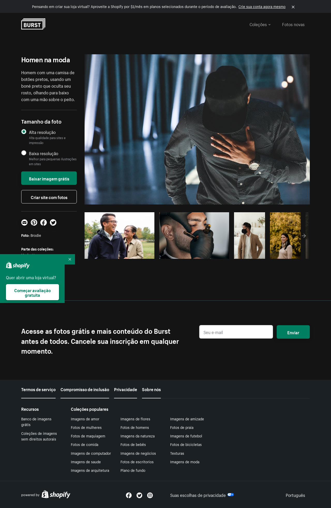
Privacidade (125, 388)
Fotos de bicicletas (186, 444)
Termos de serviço (38, 388)
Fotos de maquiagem (88, 435)
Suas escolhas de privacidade (202, 494)
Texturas (177, 453)
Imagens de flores (135, 418)
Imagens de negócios (138, 453)
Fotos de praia (181, 427)
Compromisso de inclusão (85, 388)
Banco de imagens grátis (36, 421)
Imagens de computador (91, 453)
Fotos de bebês (133, 444)
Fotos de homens (135, 427)
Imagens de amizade (187, 418)
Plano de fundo (133, 470)
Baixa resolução (43, 153)
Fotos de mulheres (86, 427)
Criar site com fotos (49, 196)
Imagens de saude (86, 461)
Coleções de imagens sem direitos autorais (39, 436)
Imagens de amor (85, 418)
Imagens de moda (184, 461)
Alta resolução (42, 132)
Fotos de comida (84, 444)
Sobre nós (151, 388)
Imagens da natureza (138, 435)
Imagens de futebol (186, 435)
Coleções (260, 23)
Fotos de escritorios (137, 461)
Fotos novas (293, 23)
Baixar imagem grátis (49, 178)
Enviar (293, 332)
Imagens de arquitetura (90, 470)
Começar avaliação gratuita (32, 292)
